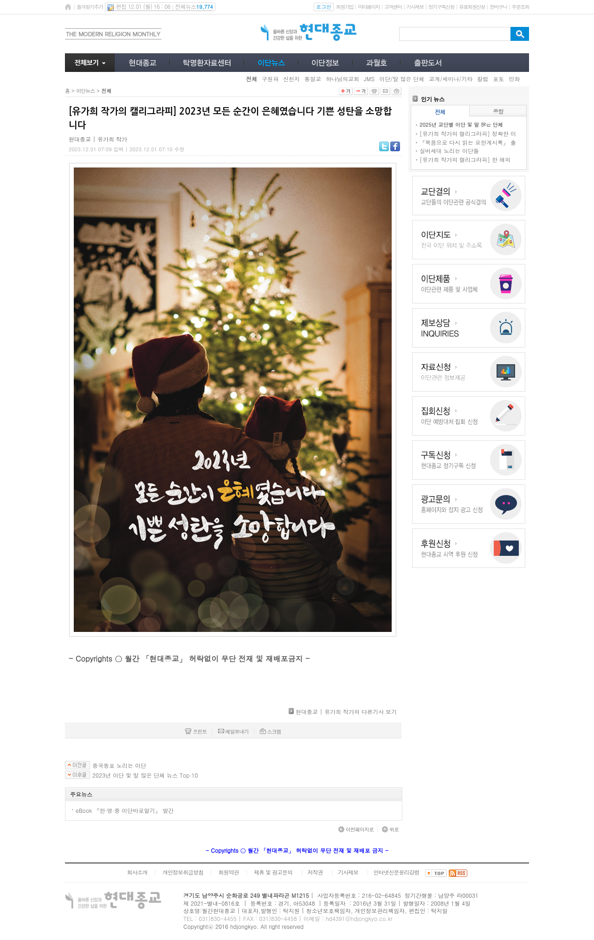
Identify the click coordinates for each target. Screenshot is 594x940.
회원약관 (228, 872)
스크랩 (270, 731)
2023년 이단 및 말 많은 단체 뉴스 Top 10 (145, 775)
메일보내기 (233, 731)
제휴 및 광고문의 (273, 872)
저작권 (315, 872)
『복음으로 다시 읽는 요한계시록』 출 (468, 142)
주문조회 (520, 6)
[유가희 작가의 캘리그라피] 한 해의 (465, 159)
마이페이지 (369, 6)
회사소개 (137, 872)
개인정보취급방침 (182, 872)
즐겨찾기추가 (90, 6)
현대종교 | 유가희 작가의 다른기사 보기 (346, 711)
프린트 (196, 731)
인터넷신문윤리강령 (397, 872)
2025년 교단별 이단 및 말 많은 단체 (461, 124)
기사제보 (415, 6)
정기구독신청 (441, 6)
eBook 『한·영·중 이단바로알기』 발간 (125, 810)
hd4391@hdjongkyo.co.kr (359, 918)
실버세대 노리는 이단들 (449, 151)
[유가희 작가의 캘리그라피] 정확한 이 (468, 133)
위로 (390, 829)
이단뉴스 (85, 90)
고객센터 (392, 6)
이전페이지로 (356, 829)
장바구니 (498, 6)
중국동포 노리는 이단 (119, 765)
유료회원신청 (472, 6)
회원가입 (344, 6)
